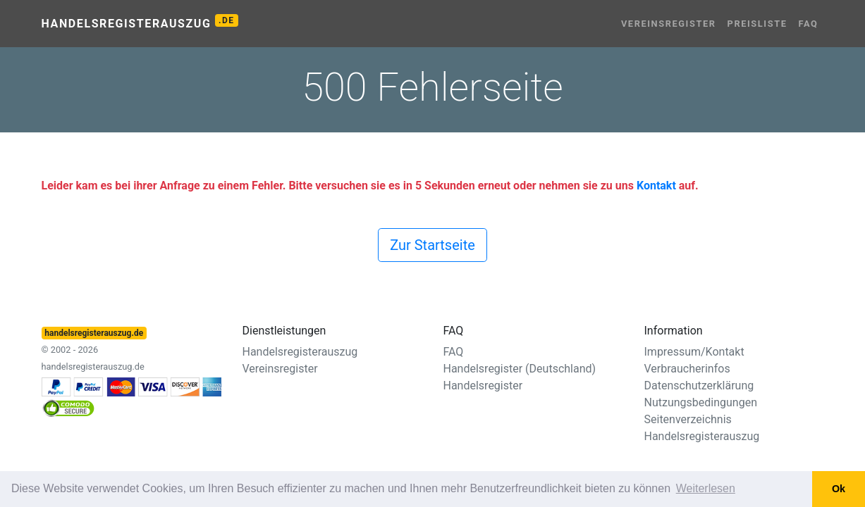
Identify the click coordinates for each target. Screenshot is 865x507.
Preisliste (757, 23)
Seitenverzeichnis (688, 419)
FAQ (808, 23)
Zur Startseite (432, 245)
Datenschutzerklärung (699, 385)
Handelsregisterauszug (140, 22)
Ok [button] (838, 488)
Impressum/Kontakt (694, 351)
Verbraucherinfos (687, 368)
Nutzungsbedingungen (700, 402)
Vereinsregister (668, 23)
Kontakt (656, 185)
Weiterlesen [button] (705, 488)
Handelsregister (483, 385)
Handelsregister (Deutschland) (519, 368)
